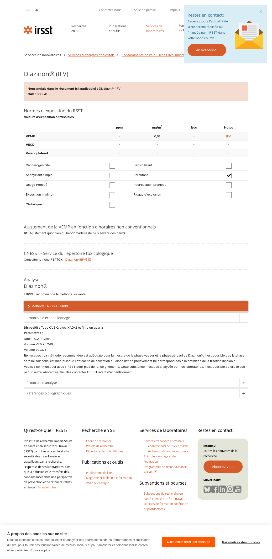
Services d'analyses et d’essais (91, 55)
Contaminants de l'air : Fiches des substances (157, 55)
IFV (228, 136)
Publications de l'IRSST (101, 473)
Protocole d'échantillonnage (137, 317)
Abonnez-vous (223, 466)
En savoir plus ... (48, 487)
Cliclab (148, 472)
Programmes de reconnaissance (165, 467)
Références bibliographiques (137, 393)
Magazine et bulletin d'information (109, 478)
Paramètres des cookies (241, 542)
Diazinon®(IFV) (76, 259)
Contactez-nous (110, 10)
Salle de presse (145, 10)
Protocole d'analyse (137, 382)
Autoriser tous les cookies (188, 542)
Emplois (174, 10)
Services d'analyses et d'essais (164, 441)
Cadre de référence (99, 441)
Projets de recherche (100, 446)
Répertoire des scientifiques (104, 451)
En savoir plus (40, 550)
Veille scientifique (97, 483)
